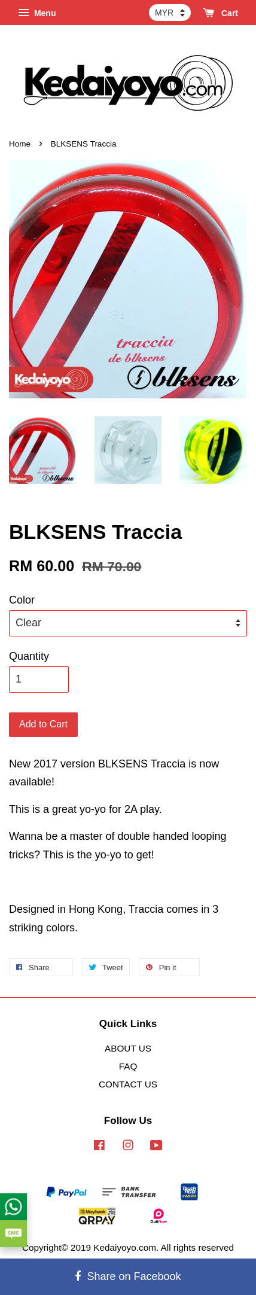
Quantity (29, 656)
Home (20, 143)
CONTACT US (128, 1084)
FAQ (128, 1066)
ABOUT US (128, 1048)
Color (22, 600)
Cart (220, 13)
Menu (37, 13)
